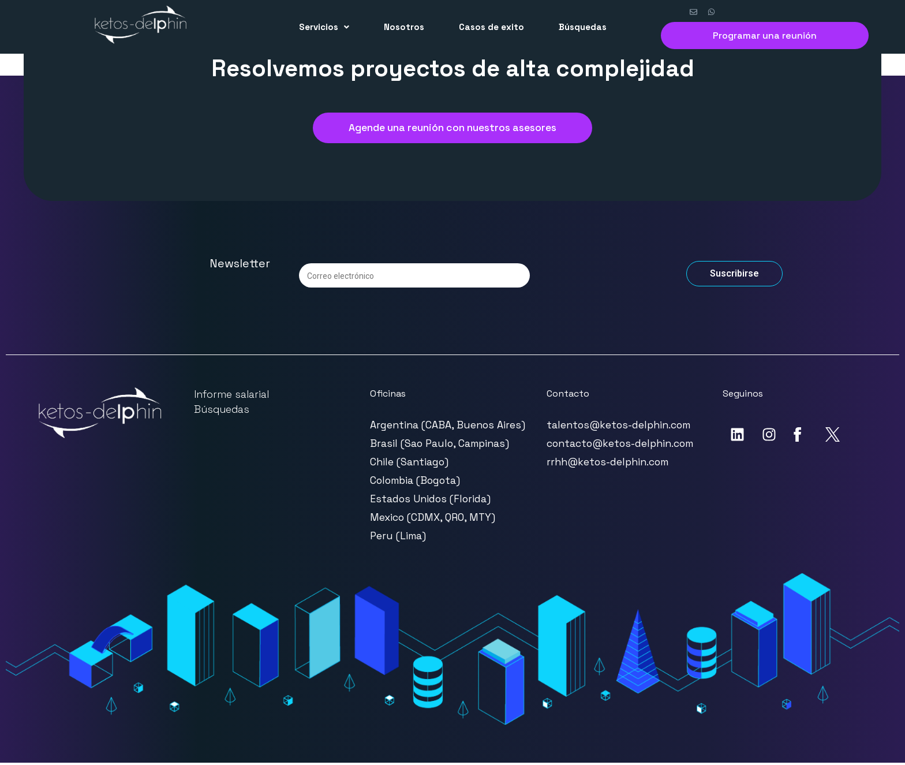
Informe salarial (231, 396)
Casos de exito (491, 26)
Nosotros (404, 26)
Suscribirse (734, 275)
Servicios (324, 26)
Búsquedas (583, 26)
